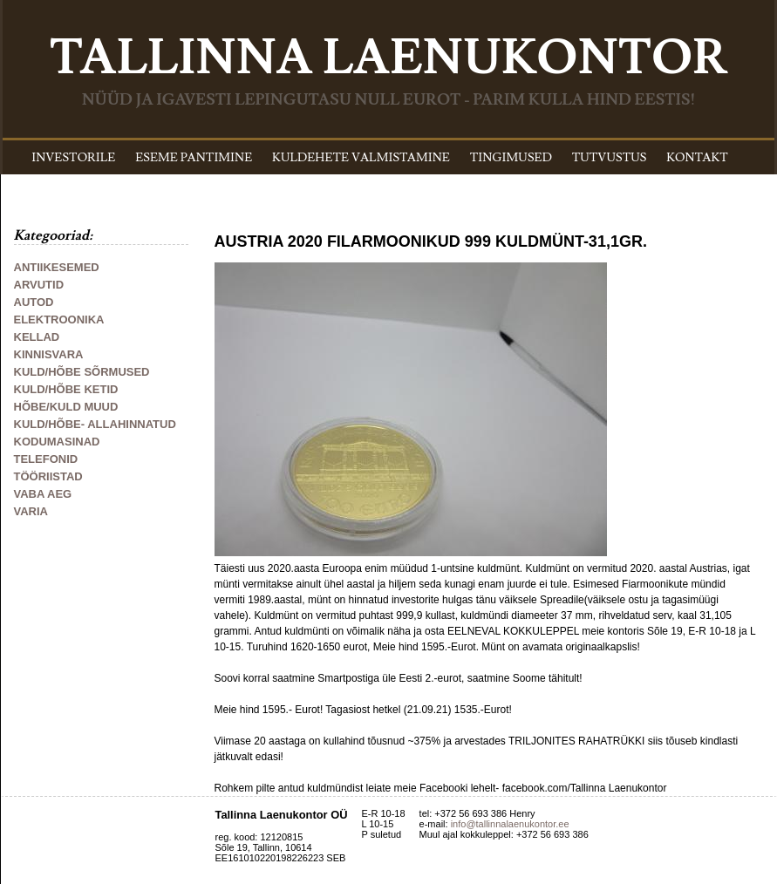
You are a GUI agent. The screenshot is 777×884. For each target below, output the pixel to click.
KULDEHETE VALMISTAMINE (361, 158)
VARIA (31, 511)
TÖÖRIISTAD (48, 476)
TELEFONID (46, 459)
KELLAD (37, 336)
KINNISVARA (49, 354)
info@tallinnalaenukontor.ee (510, 824)
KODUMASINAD (57, 441)
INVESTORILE (73, 158)
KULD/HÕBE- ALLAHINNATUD (95, 424)
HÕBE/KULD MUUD (66, 406)
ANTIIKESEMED (56, 267)
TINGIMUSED (511, 158)
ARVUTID (39, 284)
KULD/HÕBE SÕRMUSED (82, 371)
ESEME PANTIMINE (193, 158)
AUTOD (34, 302)
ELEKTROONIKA (59, 319)
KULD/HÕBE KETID (66, 389)
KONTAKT (697, 158)
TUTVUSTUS (609, 158)
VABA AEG (43, 493)
